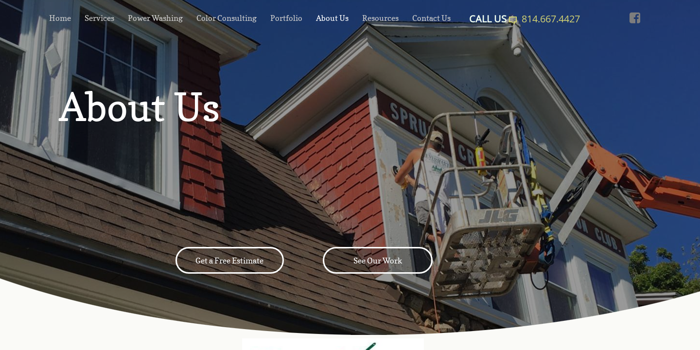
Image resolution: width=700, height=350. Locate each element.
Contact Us (431, 18)
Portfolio (286, 18)
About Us (332, 18)
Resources (380, 18)
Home (60, 18)
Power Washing (155, 18)
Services (99, 18)
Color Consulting (226, 18)
